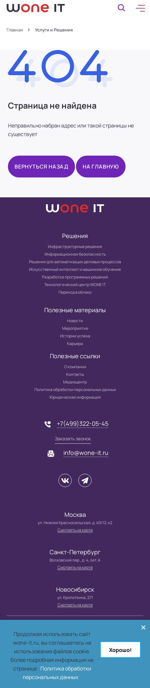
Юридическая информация (75, 397)
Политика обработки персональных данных (75, 389)
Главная (15, 30)
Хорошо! (120, 650)
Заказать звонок (73, 438)
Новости (75, 320)
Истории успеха (75, 335)
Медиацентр (75, 381)
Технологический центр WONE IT (75, 284)
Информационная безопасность (75, 254)
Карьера (75, 343)
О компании (75, 366)
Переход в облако (75, 292)
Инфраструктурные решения (75, 246)
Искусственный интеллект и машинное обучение (75, 269)
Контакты (75, 374)
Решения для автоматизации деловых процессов (75, 261)
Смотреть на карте (75, 529)
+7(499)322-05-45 (82, 423)
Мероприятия (75, 328)
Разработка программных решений (75, 276)
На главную (101, 166)
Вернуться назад (41, 166)
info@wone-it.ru (85, 453)
